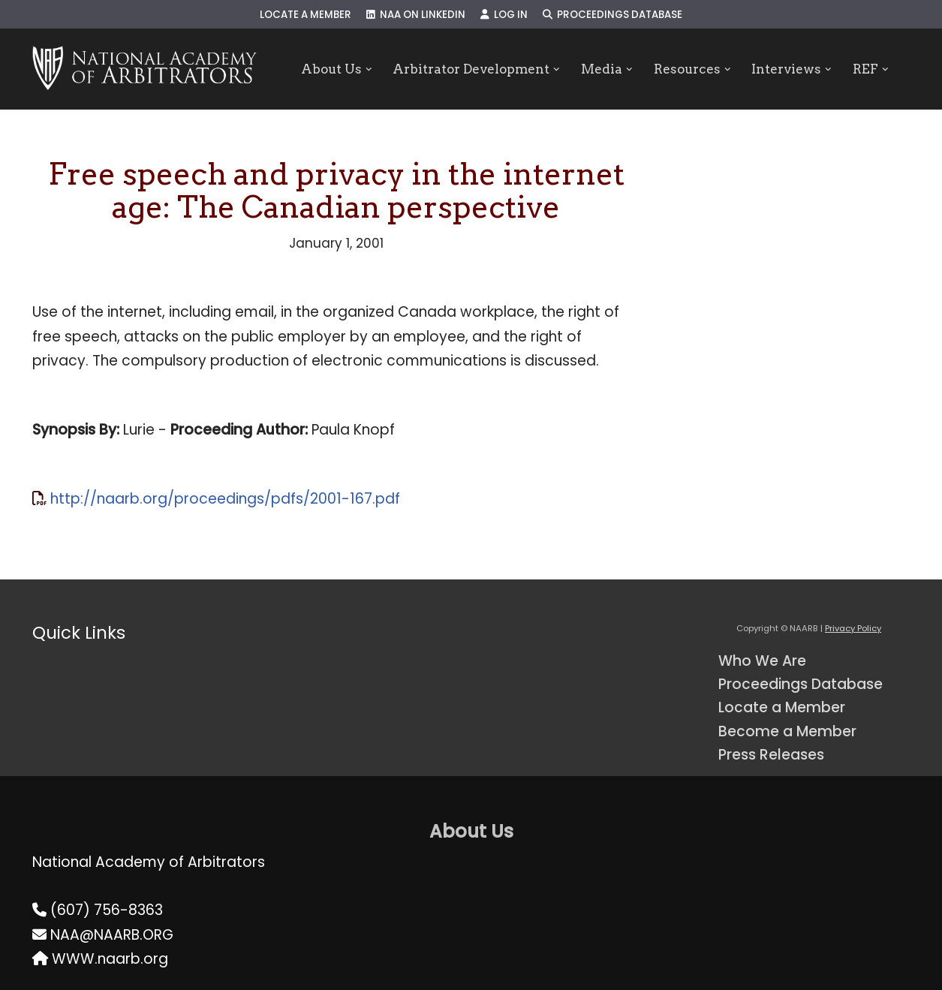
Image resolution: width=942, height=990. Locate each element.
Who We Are (762, 661)
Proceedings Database (612, 15)
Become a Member (787, 731)
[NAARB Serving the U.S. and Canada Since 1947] (144, 69)
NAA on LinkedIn (415, 15)
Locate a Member (305, 15)
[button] (369, 69)
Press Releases (771, 755)
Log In (504, 15)
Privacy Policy (853, 628)
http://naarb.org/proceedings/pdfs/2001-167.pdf (225, 499)
